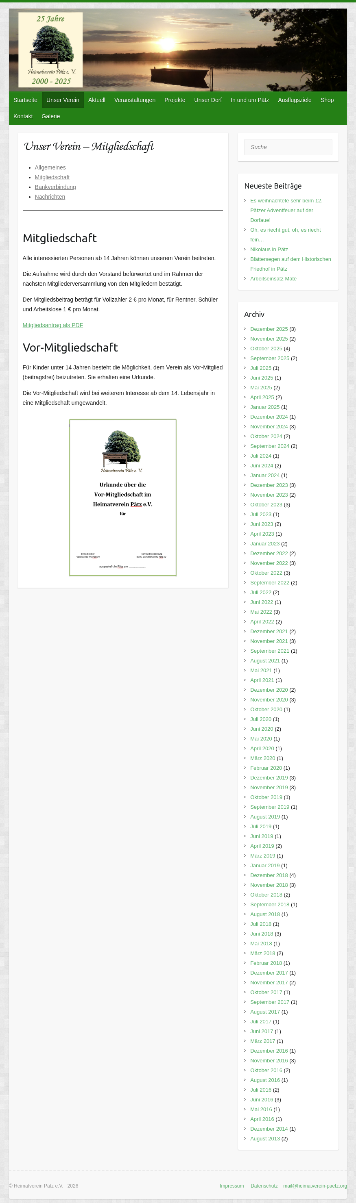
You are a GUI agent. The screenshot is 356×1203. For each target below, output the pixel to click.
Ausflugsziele (295, 100)
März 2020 (262, 758)
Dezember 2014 (269, 1129)
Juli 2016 (260, 1090)
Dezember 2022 (269, 553)
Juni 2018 (261, 934)
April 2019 (262, 846)
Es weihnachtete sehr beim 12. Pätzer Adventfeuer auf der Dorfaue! (286, 210)
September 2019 (269, 807)
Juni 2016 (261, 1100)
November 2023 (269, 495)
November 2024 (269, 426)
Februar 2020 (266, 768)
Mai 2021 (261, 670)
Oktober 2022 (266, 573)
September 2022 (269, 583)
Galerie (50, 116)
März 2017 (262, 1041)
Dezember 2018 (269, 875)
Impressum (232, 1186)
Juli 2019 (260, 826)
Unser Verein (62, 100)
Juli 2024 (260, 456)
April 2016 (262, 1119)
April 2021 (262, 680)
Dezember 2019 (269, 778)
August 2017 (265, 1012)
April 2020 (262, 748)
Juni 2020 (261, 729)
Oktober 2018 (266, 895)
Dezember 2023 (269, 485)
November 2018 (269, 885)
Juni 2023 (261, 524)
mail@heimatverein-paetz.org (315, 1186)
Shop (327, 100)
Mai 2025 (261, 387)
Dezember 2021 (269, 631)
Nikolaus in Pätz (269, 249)
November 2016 (269, 1061)
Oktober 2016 (266, 1070)
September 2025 (269, 358)
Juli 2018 (260, 924)
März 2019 (262, 856)
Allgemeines (50, 167)
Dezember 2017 (269, 973)
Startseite (25, 100)
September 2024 (269, 446)
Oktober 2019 (266, 797)
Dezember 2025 (269, 329)
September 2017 (269, 1002)
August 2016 (265, 1080)
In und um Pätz (250, 100)
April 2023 (262, 534)
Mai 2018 (261, 943)
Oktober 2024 (266, 436)
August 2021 (265, 661)
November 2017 (269, 982)
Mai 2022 (261, 612)
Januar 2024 (265, 475)
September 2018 (269, 904)
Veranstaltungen (134, 100)
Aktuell (96, 100)
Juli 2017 (260, 1021)
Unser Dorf (208, 100)
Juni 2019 (261, 836)
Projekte (174, 100)
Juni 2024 (261, 466)
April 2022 (262, 622)
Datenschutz (264, 1186)
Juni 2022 (261, 602)
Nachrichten (50, 196)
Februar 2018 (266, 963)
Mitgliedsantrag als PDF (53, 325)
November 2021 (269, 641)
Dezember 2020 (269, 690)
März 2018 (262, 953)
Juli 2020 (260, 719)
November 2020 (269, 700)
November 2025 (269, 339)
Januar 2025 (265, 407)
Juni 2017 (261, 1031)
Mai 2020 (261, 739)
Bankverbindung (55, 187)
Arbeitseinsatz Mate (273, 279)
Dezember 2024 (269, 417)
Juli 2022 (260, 592)
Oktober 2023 (266, 505)
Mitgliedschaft (52, 177)
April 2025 (262, 397)
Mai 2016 (261, 1109)
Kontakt (23, 116)
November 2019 (269, 787)
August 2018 (265, 914)
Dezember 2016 (269, 1051)
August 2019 (265, 817)
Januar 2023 (265, 544)
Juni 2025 (261, 378)
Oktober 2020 (266, 709)
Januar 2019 (265, 865)
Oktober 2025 (266, 348)
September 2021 (269, 651)
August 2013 (265, 1139)
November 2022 (269, 563)
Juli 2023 (260, 514)
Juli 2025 (260, 368)
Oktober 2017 (266, 992)
